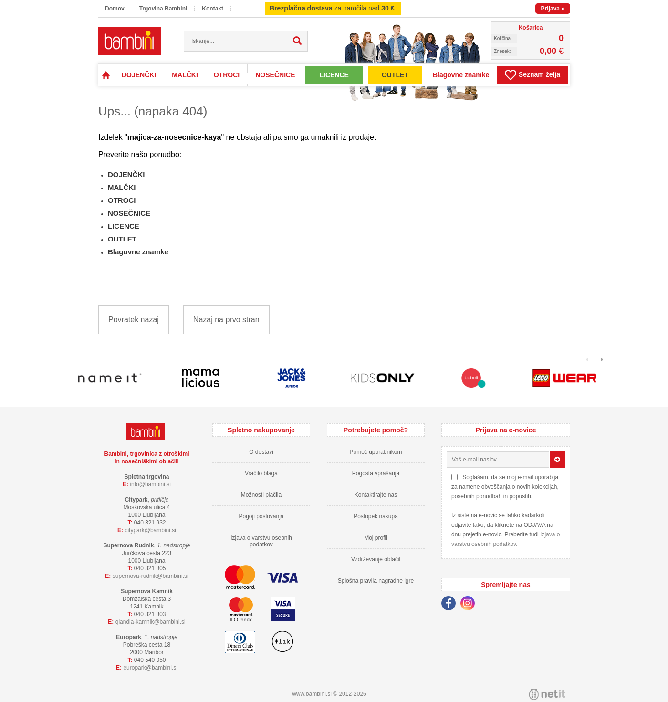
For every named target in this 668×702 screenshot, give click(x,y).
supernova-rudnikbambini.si (150, 576)
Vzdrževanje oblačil (375, 559)
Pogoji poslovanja (261, 516)
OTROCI (227, 75)
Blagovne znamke (461, 75)
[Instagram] (470, 604)
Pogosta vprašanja (375, 473)
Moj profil (375, 537)
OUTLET (395, 75)
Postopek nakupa (376, 516)
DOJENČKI (139, 75)
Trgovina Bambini (163, 8)
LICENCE (333, 75)
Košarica (531, 27)
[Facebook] (450, 604)
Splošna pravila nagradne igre (376, 580)
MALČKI (185, 75)
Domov (115, 8)
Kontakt (212, 8)
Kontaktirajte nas (376, 495)
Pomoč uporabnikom (375, 452)
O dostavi (261, 452)
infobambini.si (150, 484)
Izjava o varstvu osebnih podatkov (261, 541)
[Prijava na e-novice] (557, 459)
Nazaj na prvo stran (226, 319)
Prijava (552, 8)
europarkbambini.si (150, 667)
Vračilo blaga (261, 473)
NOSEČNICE (275, 75)
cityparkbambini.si (150, 530)
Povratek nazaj (133, 319)
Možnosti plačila (261, 495)
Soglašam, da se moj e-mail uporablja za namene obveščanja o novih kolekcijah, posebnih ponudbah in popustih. (505, 487)
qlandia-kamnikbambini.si (150, 621)
